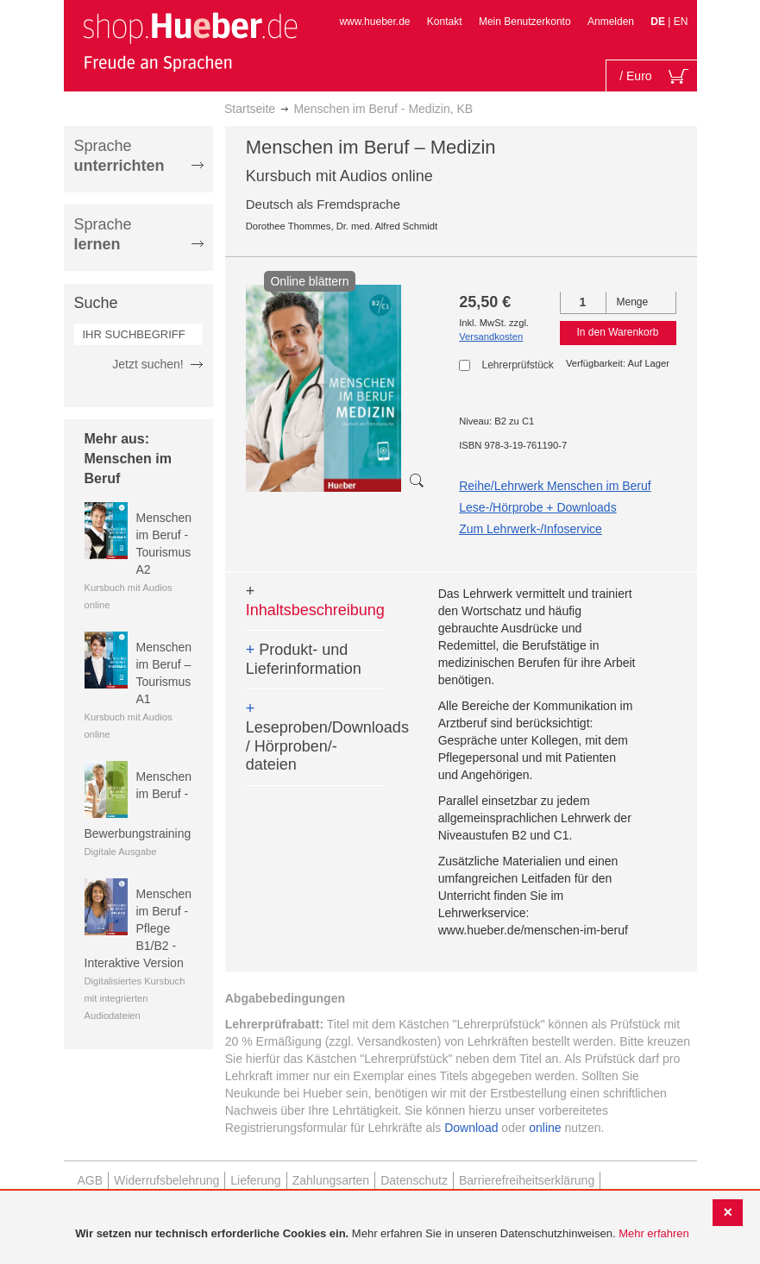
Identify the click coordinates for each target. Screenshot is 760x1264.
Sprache (119, 155)
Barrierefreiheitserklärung (526, 1180)
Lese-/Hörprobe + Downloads (538, 507)
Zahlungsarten (331, 1180)
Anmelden (610, 22)
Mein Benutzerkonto (525, 22)
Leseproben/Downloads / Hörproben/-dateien (315, 736)
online (545, 1128)
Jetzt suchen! (148, 364)
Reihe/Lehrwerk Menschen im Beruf (555, 486)
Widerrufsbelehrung (166, 1180)
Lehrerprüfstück (516, 365)
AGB (91, 1180)
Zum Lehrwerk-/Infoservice (530, 529)
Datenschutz (414, 1180)
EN (681, 22)
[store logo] (190, 41)
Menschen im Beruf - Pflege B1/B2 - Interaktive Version (138, 928)
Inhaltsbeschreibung (315, 600)
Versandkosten (491, 336)
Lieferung (255, 1180)
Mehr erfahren (654, 1233)
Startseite (249, 109)
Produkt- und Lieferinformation (303, 659)
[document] (382, 1234)
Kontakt (444, 22)
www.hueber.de (374, 22)
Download (471, 1128)
